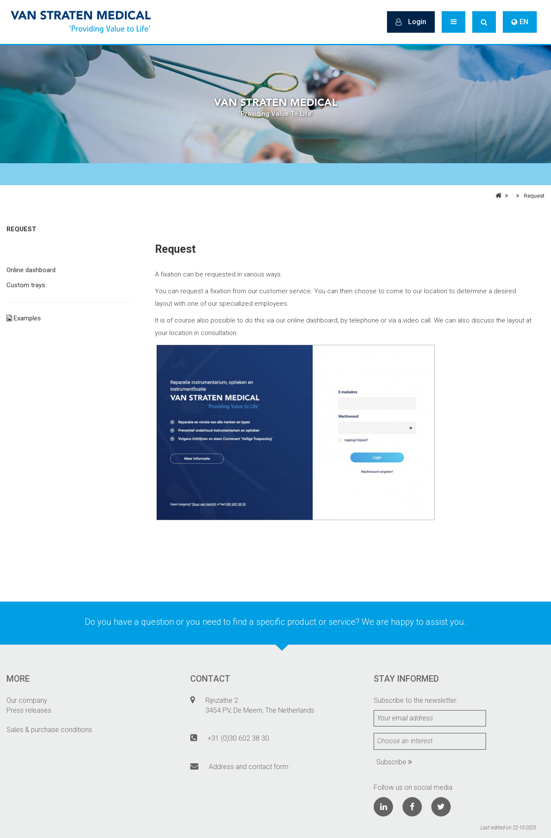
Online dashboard (31, 270)
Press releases (28, 710)
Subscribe (394, 762)
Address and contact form (248, 767)
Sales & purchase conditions (49, 730)
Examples (23, 318)
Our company (26, 700)
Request (534, 195)
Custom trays (25, 285)
